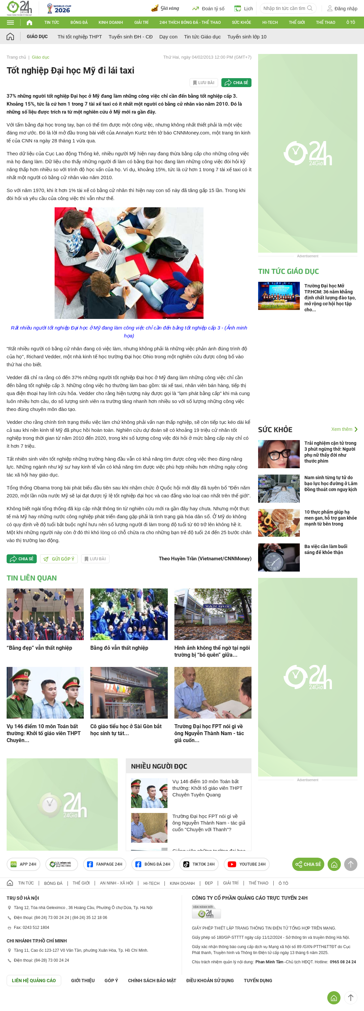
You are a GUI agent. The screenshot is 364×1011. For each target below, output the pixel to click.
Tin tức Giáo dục (202, 36)
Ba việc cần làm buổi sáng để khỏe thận (325, 549)
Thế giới (297, 22)
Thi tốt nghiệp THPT (80, 36)
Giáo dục (37, 36)
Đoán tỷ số (208, 8)
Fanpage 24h (104, 864)
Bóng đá (79, 22)
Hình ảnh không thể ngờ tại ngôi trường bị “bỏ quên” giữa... (212, 651)
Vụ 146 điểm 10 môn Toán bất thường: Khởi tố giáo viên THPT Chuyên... (44, 733)
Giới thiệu (83, 980)
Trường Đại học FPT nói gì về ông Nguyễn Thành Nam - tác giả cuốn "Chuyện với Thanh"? (208, 822)
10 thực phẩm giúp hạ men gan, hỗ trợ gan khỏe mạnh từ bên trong (330, 518)
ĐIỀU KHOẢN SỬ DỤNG (210, 980)
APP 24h (23, 864)
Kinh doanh (111, 22)
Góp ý (111, 980)
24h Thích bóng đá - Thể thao (190, 22)
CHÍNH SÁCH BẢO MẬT (152, 980)
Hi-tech (270, 22)
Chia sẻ (240, 82)
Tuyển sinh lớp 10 (246, 36)
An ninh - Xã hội (116, 883)
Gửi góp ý (58, 559)
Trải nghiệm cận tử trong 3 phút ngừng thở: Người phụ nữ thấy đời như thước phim (330, 452)
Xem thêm (341, 429)
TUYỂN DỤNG (258, 980)
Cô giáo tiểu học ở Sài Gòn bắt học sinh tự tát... (125, 729)
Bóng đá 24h (152, 864)
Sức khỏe (241, 22)
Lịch (243, 8)
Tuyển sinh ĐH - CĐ (131, 36)
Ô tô (350, 22)
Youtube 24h (247, 864)
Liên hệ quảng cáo (34, 980)
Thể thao (325, 22)
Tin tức (51, 22)
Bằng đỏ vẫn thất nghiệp (119, 648)
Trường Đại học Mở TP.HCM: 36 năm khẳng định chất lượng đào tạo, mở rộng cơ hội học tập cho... (330, 297)
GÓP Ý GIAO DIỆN (19, 1002)
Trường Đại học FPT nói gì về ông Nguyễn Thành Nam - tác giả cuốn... (209, 733)
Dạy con (168, 36)
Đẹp (209, 883)
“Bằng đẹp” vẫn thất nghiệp (39, 648)
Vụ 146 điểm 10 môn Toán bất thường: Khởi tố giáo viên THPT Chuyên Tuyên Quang (207, 788)
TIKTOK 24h (199, 864)
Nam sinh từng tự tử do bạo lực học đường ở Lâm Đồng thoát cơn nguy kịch (330, 483)
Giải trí (141, 22)
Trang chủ (16, 57)
